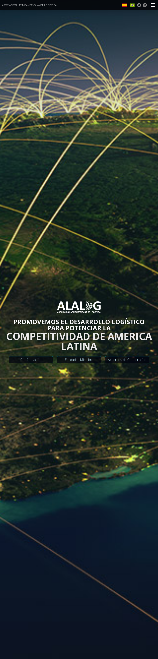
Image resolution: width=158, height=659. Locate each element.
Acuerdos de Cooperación (127, 359)
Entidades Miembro (79, 359)
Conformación (30, 359)
